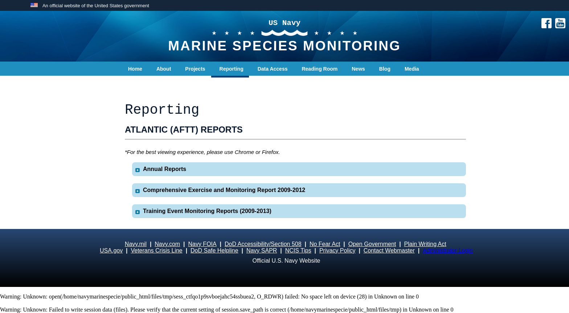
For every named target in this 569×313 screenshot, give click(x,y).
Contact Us (141, 83)
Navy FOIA (202, 244)
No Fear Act (325, 244)
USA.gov (111, 250)
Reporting (231, 69)
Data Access (273, 69)
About (163, 69)
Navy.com (167, 244)
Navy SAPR (261, 250)
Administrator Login (448, 250)
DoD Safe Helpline (214, 250)
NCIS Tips (298, 250)
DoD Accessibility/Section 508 (263, 244)
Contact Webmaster (389, 250)
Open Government (372, 244)
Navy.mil (136, 244)
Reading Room (319, 69)
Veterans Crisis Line (156, 250)
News (358, 69)
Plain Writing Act (425, 244)
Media (412, 69)
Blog (384, 69)
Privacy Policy (337, 250)
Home (135, 69)
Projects (195, 69)
